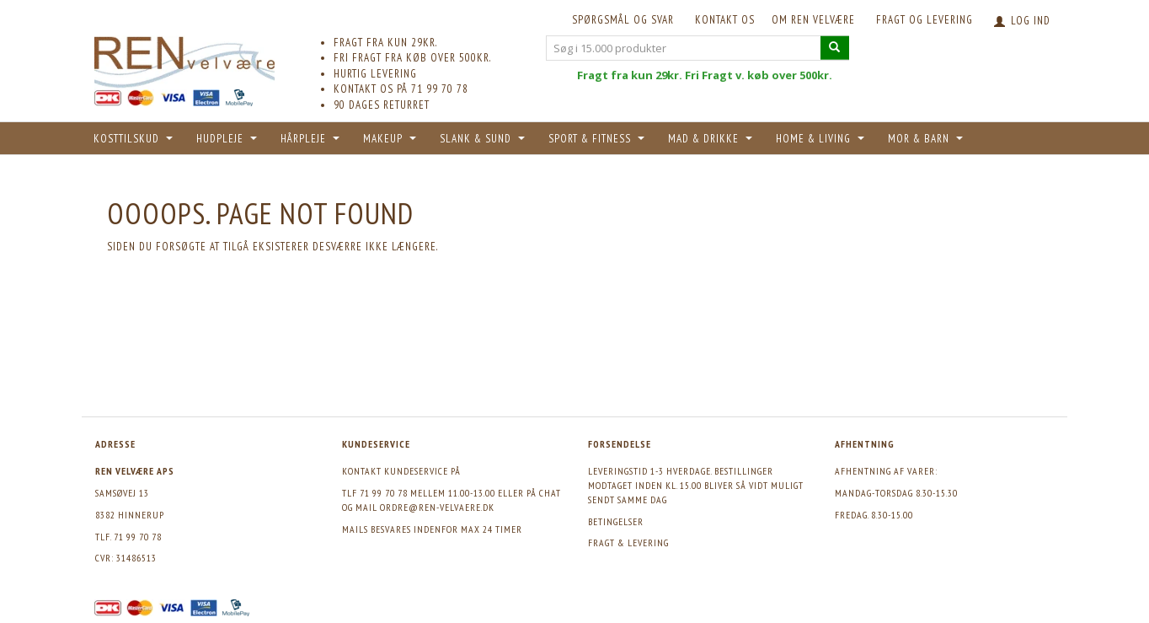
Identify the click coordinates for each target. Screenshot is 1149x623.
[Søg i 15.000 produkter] (834, 47)
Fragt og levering (924, 20)
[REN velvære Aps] (184, 58)
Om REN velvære (813, 20)
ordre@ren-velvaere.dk (437, 507)
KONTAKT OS (725, 20)
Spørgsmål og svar (623, 20)
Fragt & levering (628, 542)
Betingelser (616, 521)
